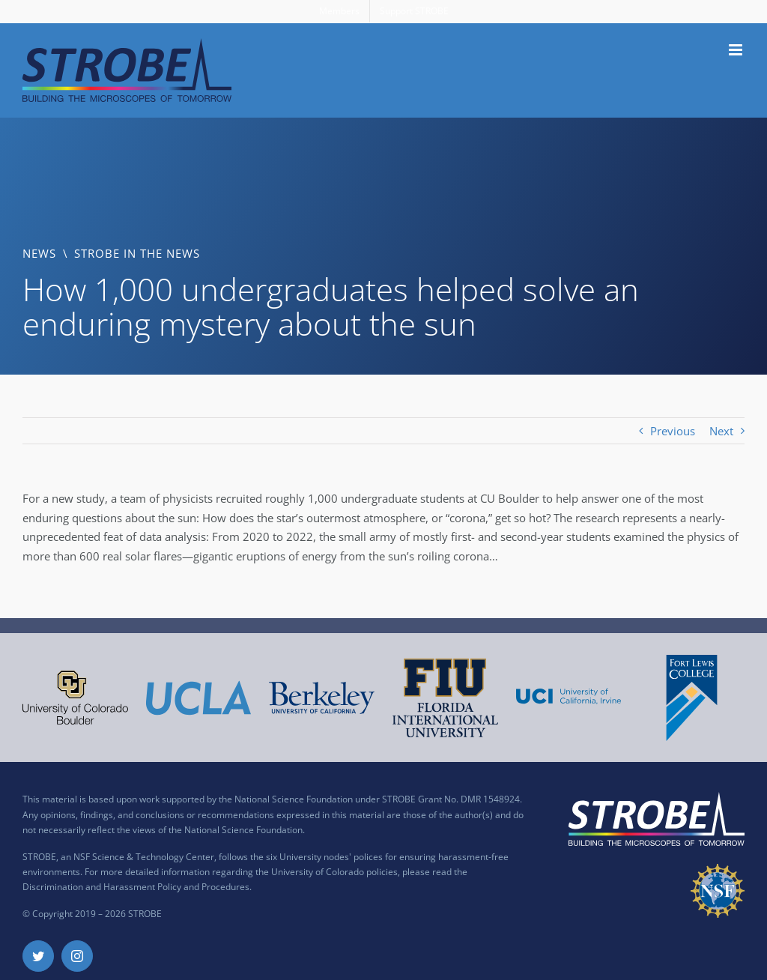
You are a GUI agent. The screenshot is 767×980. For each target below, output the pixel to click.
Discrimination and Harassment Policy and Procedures (135, 886)
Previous (672, 430)
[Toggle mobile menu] (737, 50)
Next (721, 430)
